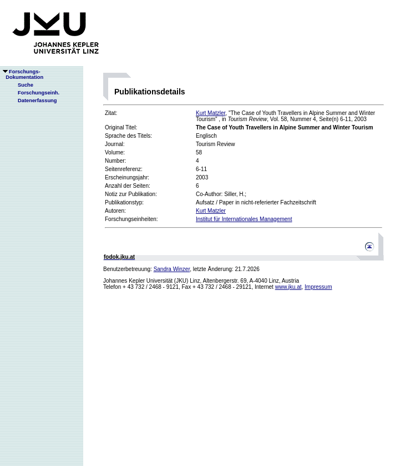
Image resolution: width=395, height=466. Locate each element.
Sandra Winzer (172, 269)
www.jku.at (288, 287)
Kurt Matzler (210, 113)
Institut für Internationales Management (244, 219)
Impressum (318, 287)
